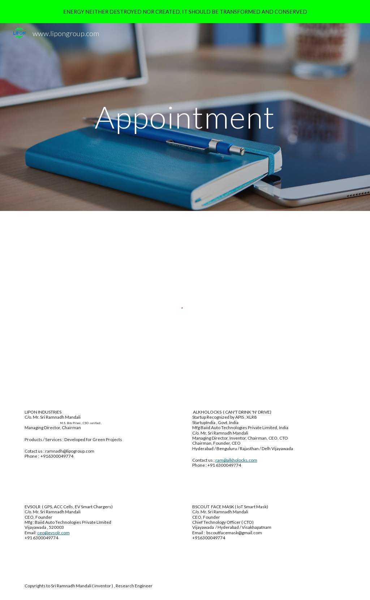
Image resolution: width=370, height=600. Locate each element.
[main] (184, 117)
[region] (185, 11)
